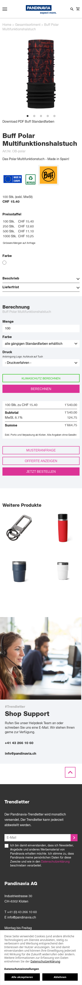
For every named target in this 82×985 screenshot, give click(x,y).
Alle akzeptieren (22, 977)
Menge (8, 321)
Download (9, 121)
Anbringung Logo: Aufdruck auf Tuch (22, 357)
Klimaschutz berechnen (41, 378)
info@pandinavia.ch (20, 753)
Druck (7, 352)
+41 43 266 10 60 (19, 743)
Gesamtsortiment (27, 25)
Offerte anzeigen (41, 461)
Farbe (7, 337)
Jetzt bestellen (41, 471)
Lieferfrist (41, 287)
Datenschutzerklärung (55, 861)
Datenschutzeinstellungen (21, 969)
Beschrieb (41, 278)
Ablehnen (60, 977)
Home (6, 25)
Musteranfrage (41, 450)
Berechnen (41, 389)
